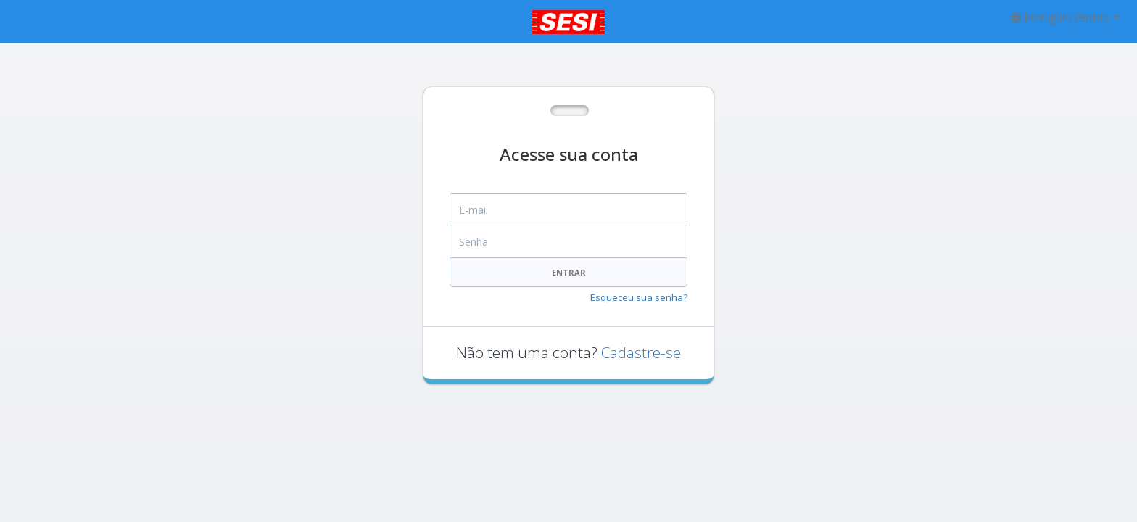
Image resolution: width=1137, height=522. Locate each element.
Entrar (569, 272)
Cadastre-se (641, 352)
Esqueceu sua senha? (638, 297)
